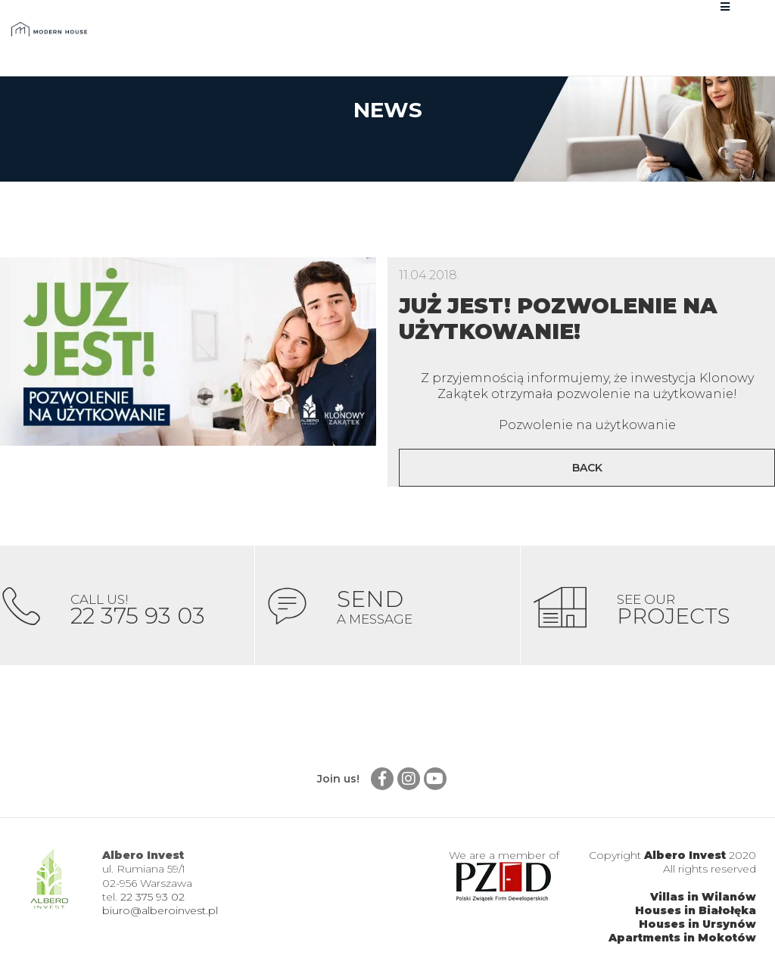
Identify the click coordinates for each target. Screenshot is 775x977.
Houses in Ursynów (697, 925)
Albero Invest (685, 856)
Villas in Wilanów (703, 898)
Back (587, 467)
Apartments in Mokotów (682, 939)
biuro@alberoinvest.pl (160, 912)
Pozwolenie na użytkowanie (587, 425)
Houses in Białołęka (695, 912)
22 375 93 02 (152, 898)
